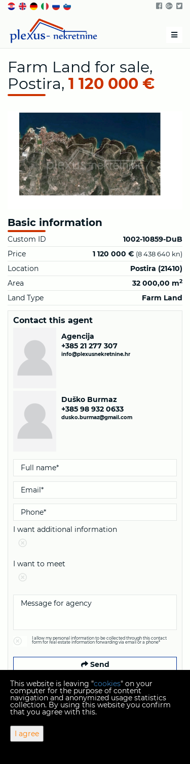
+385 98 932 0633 (92, 409)
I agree (27, 733)
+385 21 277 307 (89, 345)
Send (95, 664)
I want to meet (95, 572)
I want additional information (95, 538)
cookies (107, 683)
